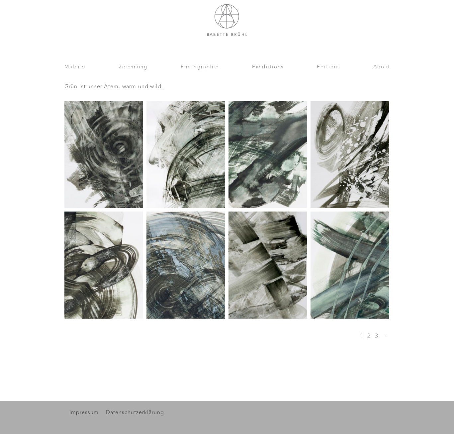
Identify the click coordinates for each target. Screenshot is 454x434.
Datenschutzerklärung (135, 413)
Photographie (200, 68)
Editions (328, 68)
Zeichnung (133, 68)
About (381, 68)
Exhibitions (268, 68)
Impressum (84, 413)
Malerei (75, 68)
